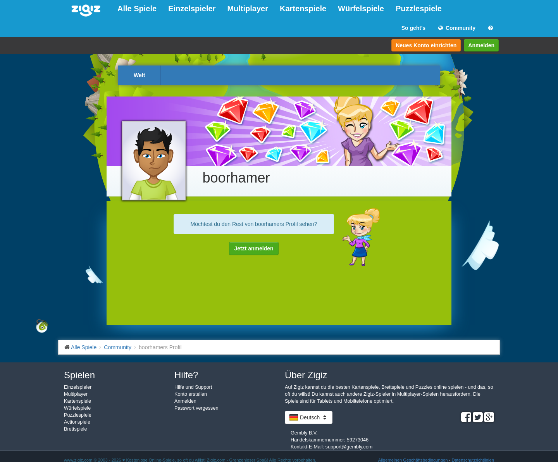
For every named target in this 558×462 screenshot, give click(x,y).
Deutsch (308, 417)
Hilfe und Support (193, 387)
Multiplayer (247, 8)
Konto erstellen (190, 394)
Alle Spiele (137, 8)
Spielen (79, 375)
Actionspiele (77, 422)
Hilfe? (186, 375)
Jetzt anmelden (253, 248)
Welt (139, 75)
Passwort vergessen (196, 408)
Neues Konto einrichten (426, 45)
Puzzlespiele (419, 8)
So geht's (413, 28)
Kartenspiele (303, 8)
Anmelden (481, 45)
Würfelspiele (361, 8)
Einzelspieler (191, 8)
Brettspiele (75, 429)
